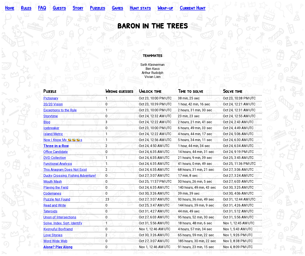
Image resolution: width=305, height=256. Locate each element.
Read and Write (54, 205)
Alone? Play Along (57, 247)
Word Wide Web (55, 241)
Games (117, 7)
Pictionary (50, 98)
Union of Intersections (59, 217)
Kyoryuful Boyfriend (58, 229)
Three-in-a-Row (56, 146)
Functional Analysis (57, 164)
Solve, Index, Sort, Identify (62, 223)
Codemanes (52, 193)
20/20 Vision (53, 104)
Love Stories (52, 235)
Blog (46, 122)
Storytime (50, 116)
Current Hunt (192, 7)
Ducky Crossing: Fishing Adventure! (69, 176)
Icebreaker (51, 128)
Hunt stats (140, 7)
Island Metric (53, 134)
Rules (26, 7)
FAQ (42, 7)
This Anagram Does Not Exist (65, 170)
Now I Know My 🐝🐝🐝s (62, 140)
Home (9, 7)
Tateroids (50, 211)
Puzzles (97, 7)
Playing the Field (55, 187)
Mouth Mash (52, 182)
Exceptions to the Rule (60, 110)
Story (78, 7)
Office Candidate (55, 152)
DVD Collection (54, 158)
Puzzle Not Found (56, 199)
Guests (59, 7)
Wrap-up (165, 7)
